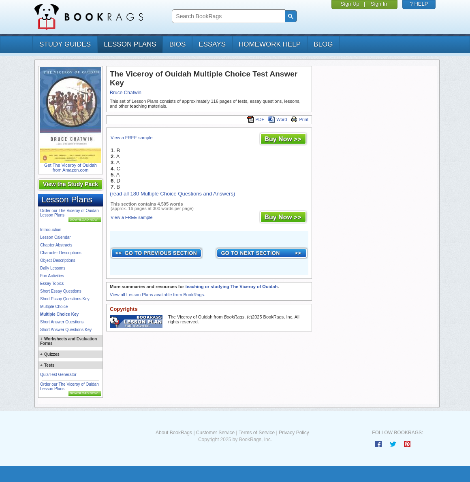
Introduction (50, 229)
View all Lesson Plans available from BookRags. (157, 294)
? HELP (419, 4)
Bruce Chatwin (125, 93)
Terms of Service (257, 432)
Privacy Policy (294, 432)
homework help (270, 44)
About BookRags (174, 432)
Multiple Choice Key (59, 314)
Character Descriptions (60, 253)
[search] (227, 16)
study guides (65, 44)
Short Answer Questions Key (66, 329)
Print (299, 119)
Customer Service (215, 432)
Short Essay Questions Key (65, 299)
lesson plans (130, 44)
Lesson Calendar (55, 237)
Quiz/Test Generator (58, 374)
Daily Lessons (52, 268)
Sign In (379, 4)
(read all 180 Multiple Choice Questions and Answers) (172, 194)
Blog (323, 44)
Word (277, 119)
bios (177, 44)
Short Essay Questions (60, 291)
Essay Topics (52, 283)
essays (212, 44)
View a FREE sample (132, 137)
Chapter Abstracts (56, 245)
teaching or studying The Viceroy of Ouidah (231, 286)
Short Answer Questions (61, 322)
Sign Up (350, 4)
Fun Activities (52, 276)
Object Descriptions (57, 260)
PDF (255, 119)
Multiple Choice (54, 306)
